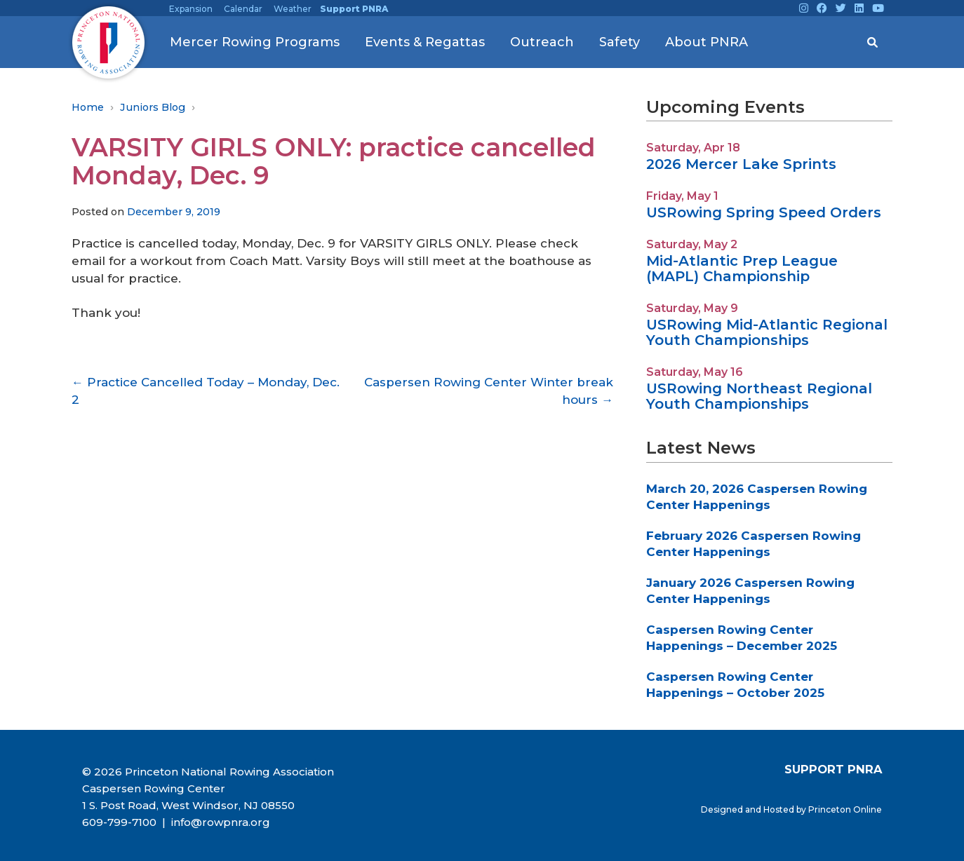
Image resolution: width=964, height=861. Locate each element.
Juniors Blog (152, 107)
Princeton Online (845, 809)
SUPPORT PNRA (833, 769)
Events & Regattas (425, 42)
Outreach (542, 42)
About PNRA (706, 42)
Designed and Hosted (748, 809)
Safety (619, 42)
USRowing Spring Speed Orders (763, 212)
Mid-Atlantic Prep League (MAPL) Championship (742, 268)
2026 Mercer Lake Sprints (741, 164)
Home (88, 107)
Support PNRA (354, 9)
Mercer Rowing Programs (255, 42)
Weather (293, 9)
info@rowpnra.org (219, 822)
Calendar (243, 9)
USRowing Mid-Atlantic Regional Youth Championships (767, 332)
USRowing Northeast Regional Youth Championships (759, 396)
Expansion (191, 9)
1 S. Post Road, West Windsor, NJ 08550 (188, 805)
